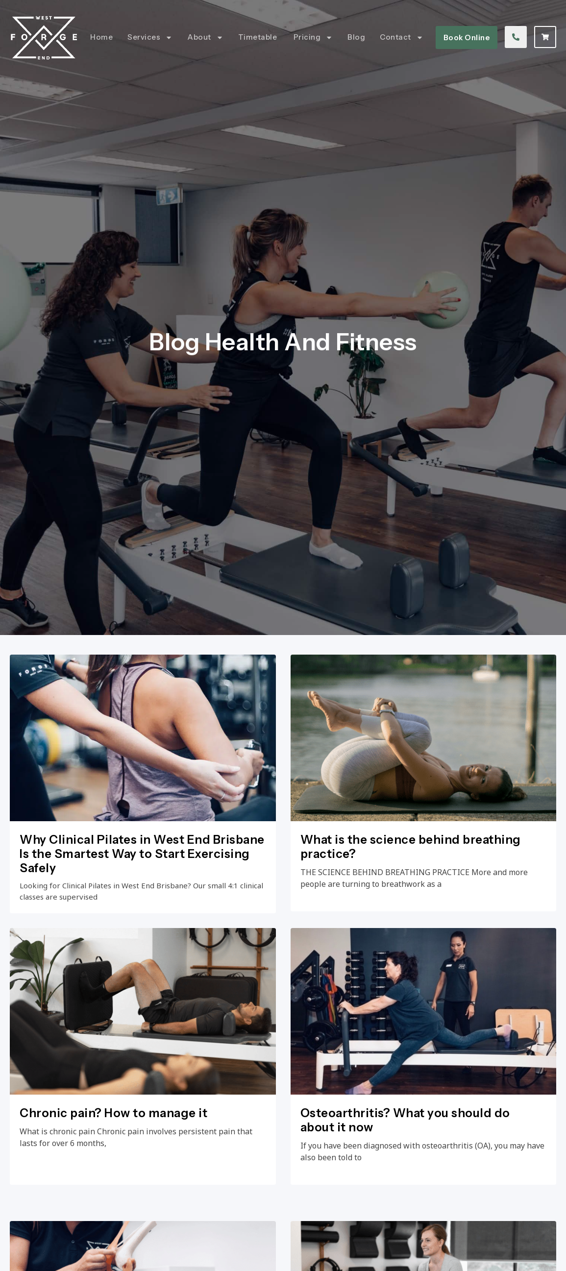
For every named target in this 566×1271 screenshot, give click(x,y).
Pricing (313, 37)
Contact (401, 37)
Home (101, 37)
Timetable (258, 37)
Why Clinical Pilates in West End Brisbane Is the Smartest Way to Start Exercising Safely (142, 853)
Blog (356, 37)
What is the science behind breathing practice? (410, 846)
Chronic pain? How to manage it (113, 1115)
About (205, 37)
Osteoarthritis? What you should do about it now (405, 1122)
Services (149, 37)
